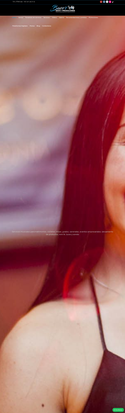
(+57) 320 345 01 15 (29, 1)
